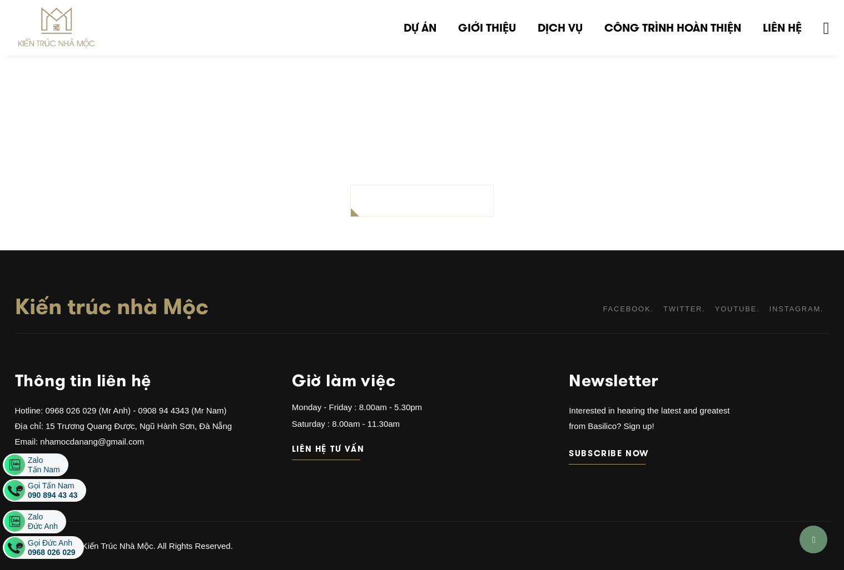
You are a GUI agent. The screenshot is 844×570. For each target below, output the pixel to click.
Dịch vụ (560, 27)
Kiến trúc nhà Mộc (111, 306)
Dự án (420, 27)
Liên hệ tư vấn (326, 448)
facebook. (628, 309)
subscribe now (607, 453)
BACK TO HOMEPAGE (422, 200)
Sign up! (637, 426)
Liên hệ (782, 27)
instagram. (796, 309)
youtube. (737, 309)
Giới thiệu (487, 27)
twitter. (684, 309)
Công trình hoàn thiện (672, 27)
